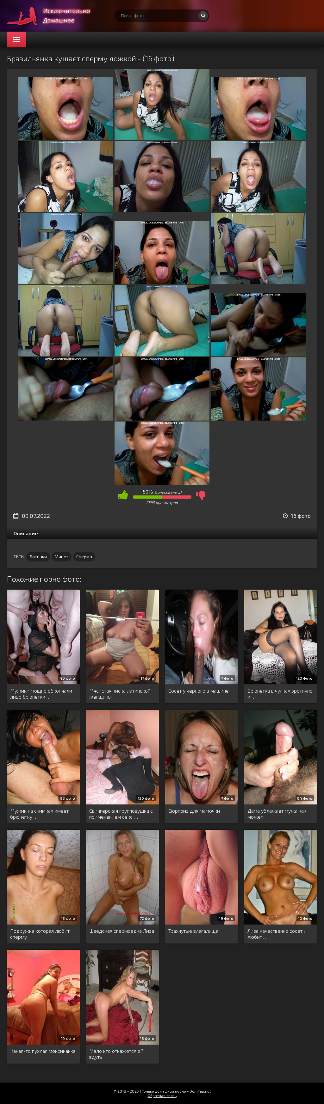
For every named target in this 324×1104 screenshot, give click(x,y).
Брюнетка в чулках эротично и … (280, 694)
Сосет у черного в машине (198, 691)
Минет (61, 556)
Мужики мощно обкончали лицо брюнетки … (41, 694)
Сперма (84, 556)
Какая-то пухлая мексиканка (43, 1051)
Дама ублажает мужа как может (276, 814)
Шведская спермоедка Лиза (121, 931)
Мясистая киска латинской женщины (120, 694)
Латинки (38, 556)
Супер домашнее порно (54, 16)
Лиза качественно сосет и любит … (277, 934)
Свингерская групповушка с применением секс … (121, 814)
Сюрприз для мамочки (194, 811)
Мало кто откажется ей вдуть (116, 1054)
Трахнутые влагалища (193, 931)
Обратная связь (162, 1095)
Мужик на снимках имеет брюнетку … (39, 814)
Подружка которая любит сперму (40, 934)
